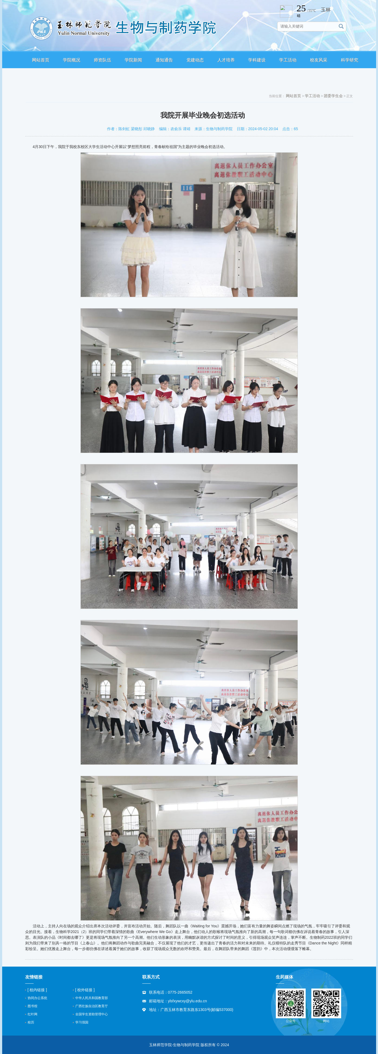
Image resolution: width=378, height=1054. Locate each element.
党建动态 (195, 60)
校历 (31, 1022)
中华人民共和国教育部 (91, 998)
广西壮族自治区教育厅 (91, 1006)
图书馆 (32, 1006)
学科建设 (257, 60)
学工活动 (287, 60)
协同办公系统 (37, 998)
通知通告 (164, 60)
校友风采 (318, 60)
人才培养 (226, 60)
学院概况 (71, 60)
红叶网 (32, 1014)
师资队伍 (102, 60)
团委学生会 (333, 96)
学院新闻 (133, 60)
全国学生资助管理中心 (91, 1014)
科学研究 (349, 60)
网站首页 (40, 60)
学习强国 (81, 1022)
